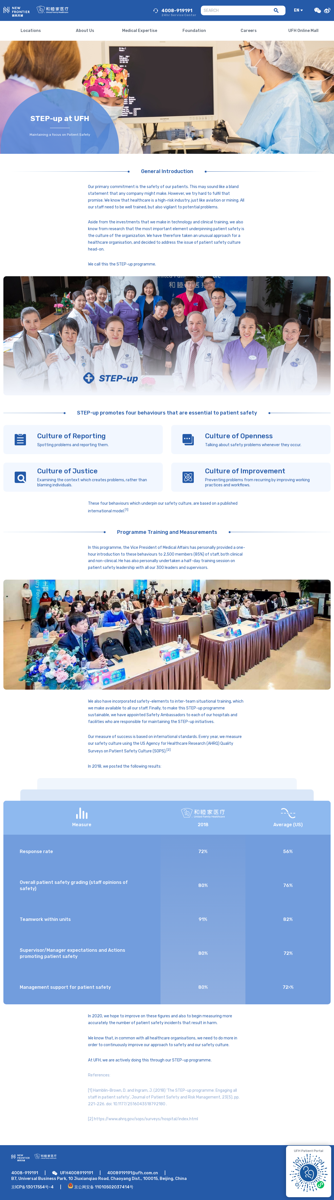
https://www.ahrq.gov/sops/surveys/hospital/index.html (146, 1119)
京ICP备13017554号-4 (32, 1187)
